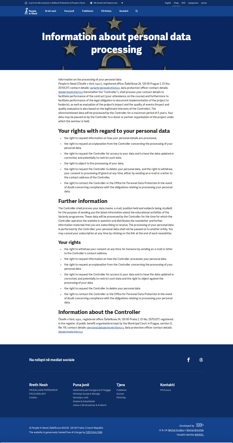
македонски (193, 3)
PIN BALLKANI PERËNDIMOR (43, 390)
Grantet (120, 393)
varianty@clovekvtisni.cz (105, 88)
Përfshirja (106, 11)
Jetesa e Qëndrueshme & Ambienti (89, 405)
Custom (208, 429)
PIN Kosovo (165, 390)
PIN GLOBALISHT (37, 393)
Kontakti (123, 11)
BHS (183, 3)
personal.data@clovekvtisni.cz (105, 327)
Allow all (208, 421)
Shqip (176, 3)
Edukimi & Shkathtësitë (84, 401)
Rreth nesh (50, 11)
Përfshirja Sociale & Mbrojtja (86, 393)
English (168, 3)
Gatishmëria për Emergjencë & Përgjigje (92, 390)
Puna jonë (69, 11)
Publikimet (87, 11)
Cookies (33, 397)
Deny (208, 437)
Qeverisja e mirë (80, 397)
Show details (46, 439)
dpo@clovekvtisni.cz (70, 92)
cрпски (204, 3)
